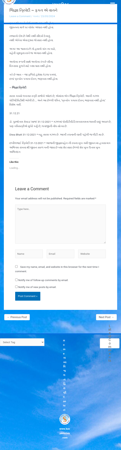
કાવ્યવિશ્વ (64, 364)
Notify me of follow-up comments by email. (43, 280)
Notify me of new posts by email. (37, 287)
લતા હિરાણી (64, 383)
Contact (64, 403)
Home (64, 347)
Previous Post (17, 317)
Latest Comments (109, 343)
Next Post (106, 317)
